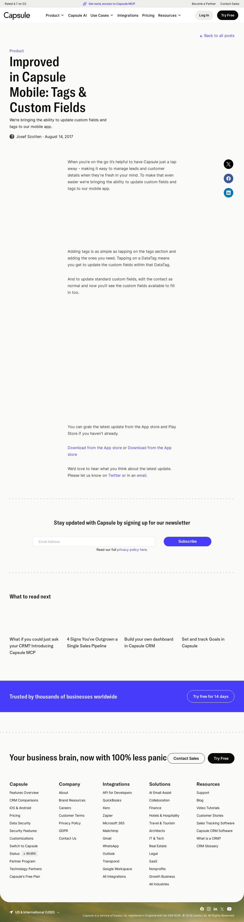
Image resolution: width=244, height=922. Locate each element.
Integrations (127, 15)
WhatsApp (111, 846)
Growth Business (162, 876)
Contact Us (67, 838)
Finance (155, 807)
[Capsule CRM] (17, 15)
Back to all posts (219, 35)
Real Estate (158, 846)
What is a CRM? (209, 838)
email (141, 475)
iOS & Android (20, 807)
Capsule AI (77, 15)
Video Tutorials (208, 807)
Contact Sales (229, 3)
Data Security (20, 823)
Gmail (107, 838)
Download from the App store (95, 447)
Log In (204, 15)
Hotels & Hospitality (164, 815)
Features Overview (24, 792)
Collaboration (159, 800)
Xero (106, 807)
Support (203, 792)
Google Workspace (117, 868)
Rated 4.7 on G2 (15, 3)
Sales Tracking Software (215, 823)
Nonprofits (157, 868)
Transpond (111, 861)
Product (17, 50)
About (63, 792)
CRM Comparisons (24, 800)
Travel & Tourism (162, 823)
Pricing (148, 15)
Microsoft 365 (114, 823)
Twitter (114, 475)
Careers (65, 807)
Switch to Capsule (24, 846)
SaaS (153, 861)
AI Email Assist (160, 792)
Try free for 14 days (211, 696)
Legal (153, 853)
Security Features (23, 830)
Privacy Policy (70, 823)
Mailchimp (110, 830)
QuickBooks (112, 800)
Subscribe (187, 541)
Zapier (108, 815)
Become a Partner (204, 3)
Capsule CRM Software (215, 830)
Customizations (21, 838)
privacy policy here (132, 549)
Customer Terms (71, 815)
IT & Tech (156, 838)
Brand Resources (72, 800)
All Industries (159, 884)
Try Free (227, 15)
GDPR (63, 830)
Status (24, 853)
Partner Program (22, 861)
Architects (157, 830)
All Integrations (114, 876)
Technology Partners (26, 868)
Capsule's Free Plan (25, 876)
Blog (200, 800)
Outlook (109, 853)
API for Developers (117, 792)
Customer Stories (210, 815)
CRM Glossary (207, 846)
